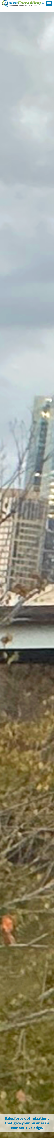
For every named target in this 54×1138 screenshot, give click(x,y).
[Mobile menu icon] (49, 3)
